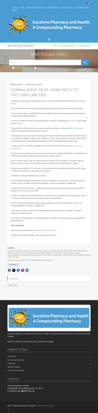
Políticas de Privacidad (15, 370)
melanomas (73, 121)
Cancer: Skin (13, 285)
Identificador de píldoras (35, 7)
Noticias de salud (20, 68)
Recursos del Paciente (68, 46)
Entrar (14, 10)
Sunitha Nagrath (77, 128)
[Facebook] (88, 3)
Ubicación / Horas (67, 7)
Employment (11, 356)
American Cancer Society (47, 230)
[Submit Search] (85, 62)
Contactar (11, 363)
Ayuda (22, 7)
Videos (38, 68)
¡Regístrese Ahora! (82, 7)
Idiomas (14, 7)
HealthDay (28, 260)
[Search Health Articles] (45, 62)
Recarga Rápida (52, 7)
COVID (30, 168)
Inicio (55, 46)
